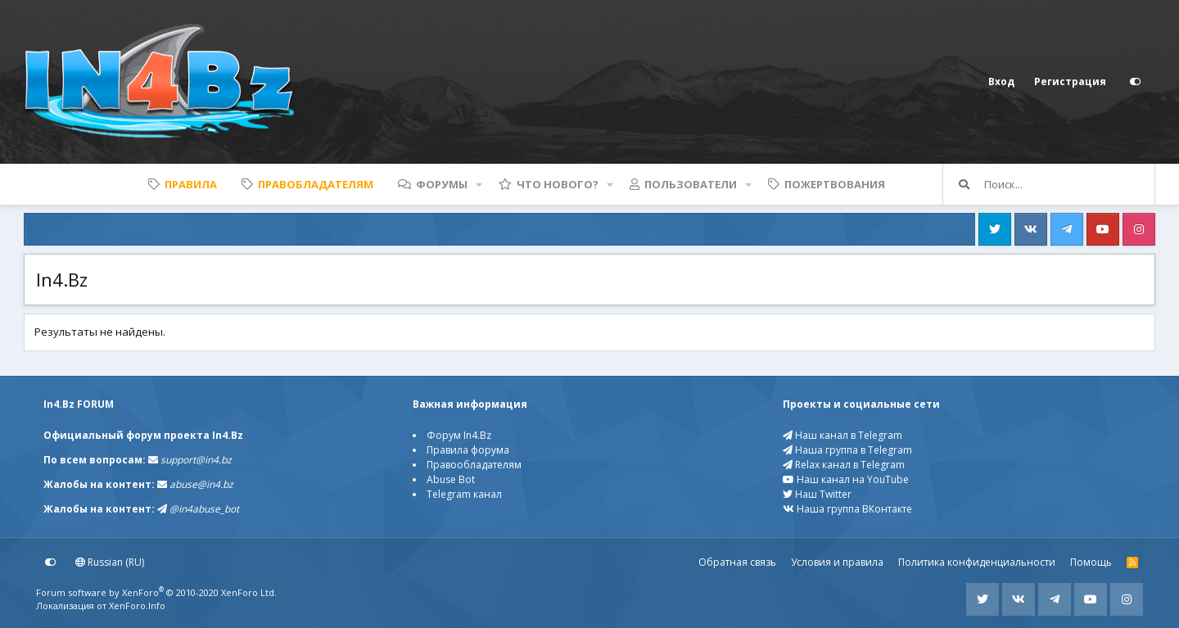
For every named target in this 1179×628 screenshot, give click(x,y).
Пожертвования (834, 184)
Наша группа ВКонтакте (847, 509)
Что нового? (558, 184)
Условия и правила (837, 562)
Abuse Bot (451, 479)
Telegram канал (464, 494)
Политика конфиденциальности (976, 562)
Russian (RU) (109, 562)
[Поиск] (1069, 184)
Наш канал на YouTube (846, 479)
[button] (479, 184)
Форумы (442, 184)
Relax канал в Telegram (844, 465)
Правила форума (468, 450)
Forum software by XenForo (156, 592)
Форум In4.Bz (459, 435)
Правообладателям (474, 465)
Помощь (1091, 562)
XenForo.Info (137, 605)
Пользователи (690, 184)
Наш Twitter (817, 494)
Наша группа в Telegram (847, 450)
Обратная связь (737, 562)
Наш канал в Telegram (842, 435)
